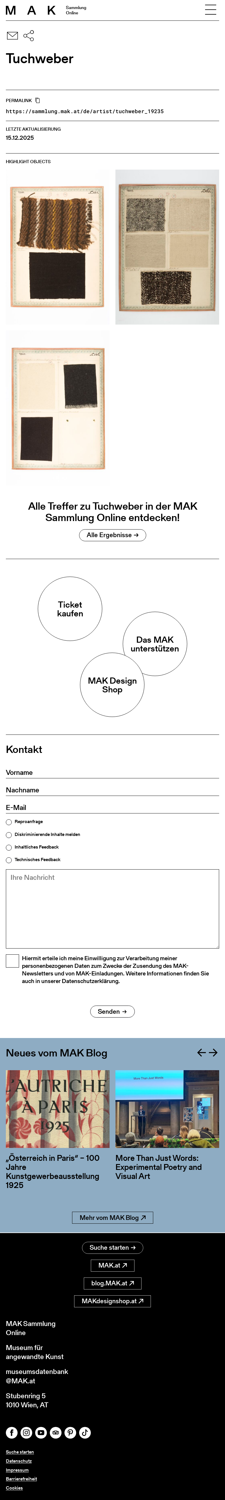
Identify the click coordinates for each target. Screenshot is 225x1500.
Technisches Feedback (37, 859)
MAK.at (112, 1265)
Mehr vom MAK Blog (113, 1218)
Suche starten (113, 1247)
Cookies (14, 1488)
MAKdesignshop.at (112, 1301)
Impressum (17, 1470)
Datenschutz (19, 1461)
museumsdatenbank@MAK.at (37, 1376)
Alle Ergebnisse (113, 534)
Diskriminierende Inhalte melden (47, 834)
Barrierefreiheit (21, 1478)
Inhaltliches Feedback (37, 847)
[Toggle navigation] (210, 10)
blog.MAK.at (112, 1283)
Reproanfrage (29, 821)
